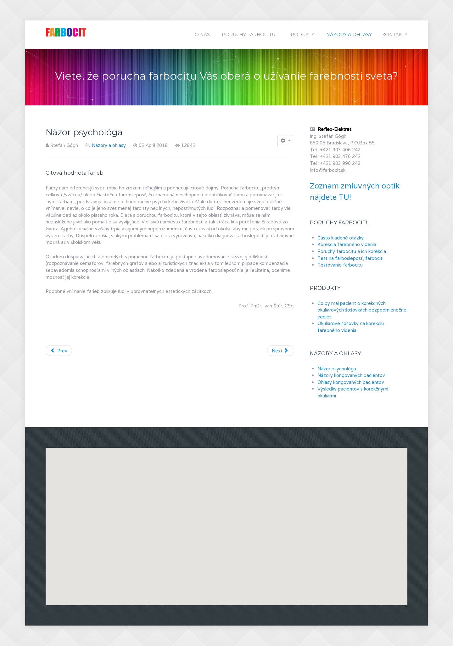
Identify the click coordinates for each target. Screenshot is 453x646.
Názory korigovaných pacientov (351, 375)
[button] (313, 520)
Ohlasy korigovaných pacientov (350, 382)
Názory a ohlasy (109, 145)
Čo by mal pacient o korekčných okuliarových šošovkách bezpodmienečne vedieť (361, 310)
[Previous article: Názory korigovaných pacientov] (59, 350)
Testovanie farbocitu (340, 265)
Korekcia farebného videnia (346, 244)
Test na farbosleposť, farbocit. (350, 258)
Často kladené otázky (340, 238)
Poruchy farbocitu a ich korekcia (351, 251)
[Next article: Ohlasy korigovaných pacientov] (280, 350)
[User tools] (285, 141)
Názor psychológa (336, 369)
